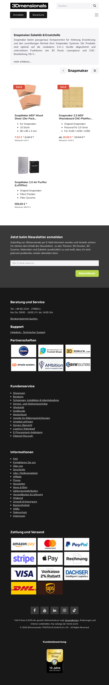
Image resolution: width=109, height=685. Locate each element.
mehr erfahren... (22, 61)
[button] (87, 273)
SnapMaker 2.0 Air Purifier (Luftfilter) (31, 184)
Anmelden (18, 15)
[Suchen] (95, 6)
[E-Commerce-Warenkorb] (38, 15)
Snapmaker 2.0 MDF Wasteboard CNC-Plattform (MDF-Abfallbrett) (76, 117)
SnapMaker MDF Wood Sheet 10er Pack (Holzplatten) (29, 117)
